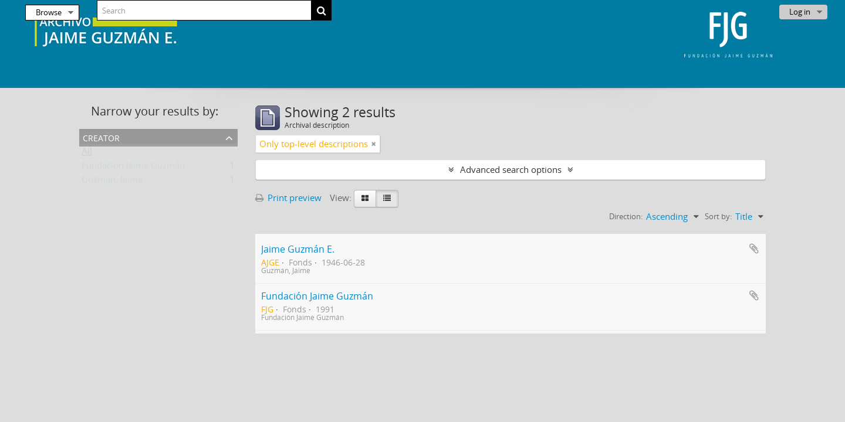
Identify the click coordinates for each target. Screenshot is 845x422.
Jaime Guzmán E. (297, 249)
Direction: (626, 216)
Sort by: (718, 216)
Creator (101, 137)
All (87, 153)
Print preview (288, 197)
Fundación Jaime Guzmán (133, 167)
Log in (799, 11)
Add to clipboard (754, 248)
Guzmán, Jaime (112, 182)
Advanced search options (511, 169)
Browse (49, 12)
